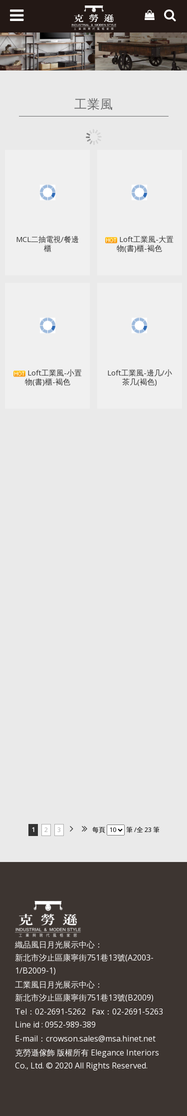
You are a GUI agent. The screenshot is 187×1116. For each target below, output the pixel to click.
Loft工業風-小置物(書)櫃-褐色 (47, 379)
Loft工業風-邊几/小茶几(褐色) (139, 379)
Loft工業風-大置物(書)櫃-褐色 (139, 245)
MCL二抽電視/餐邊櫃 (47, 245)
